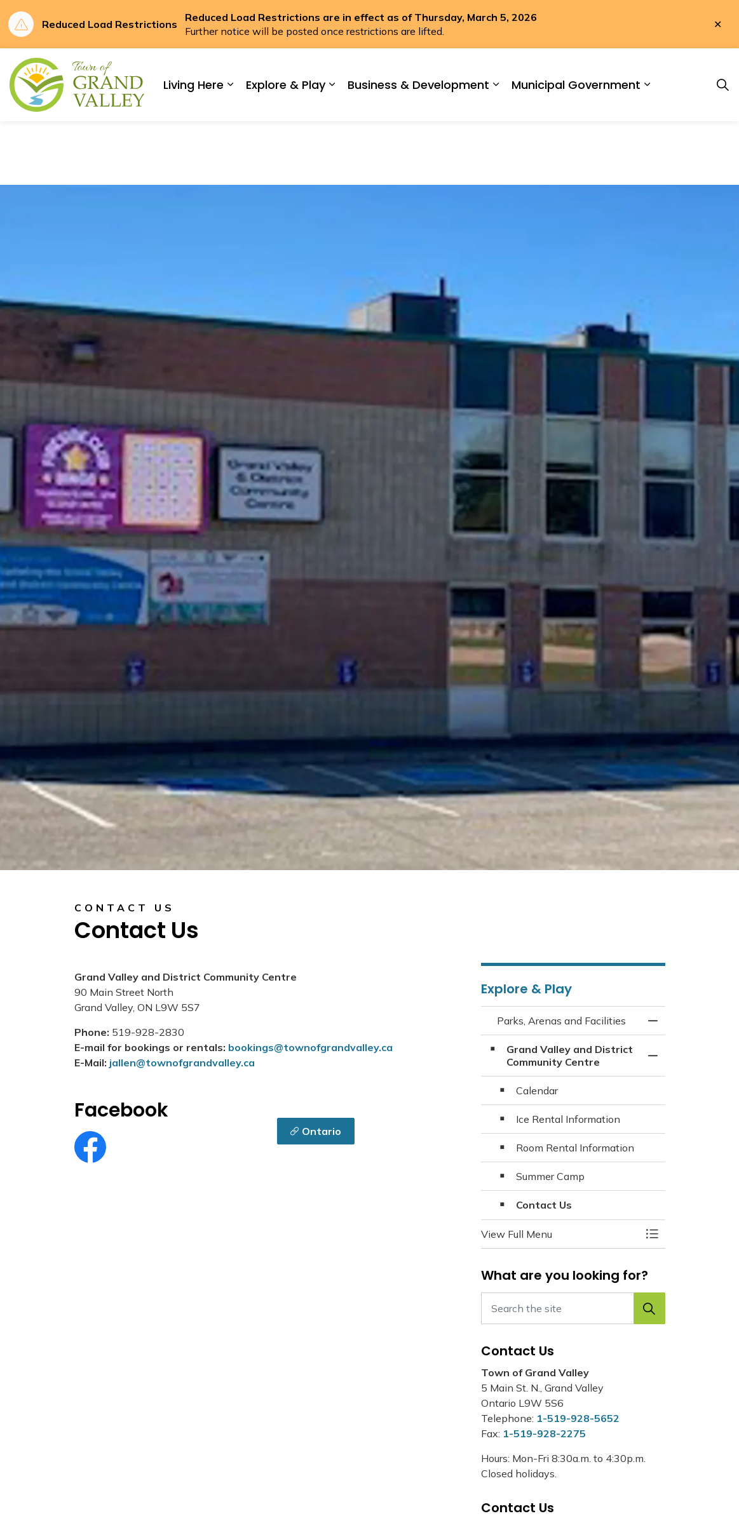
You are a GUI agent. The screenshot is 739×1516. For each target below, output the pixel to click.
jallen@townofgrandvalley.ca (182, 1062)
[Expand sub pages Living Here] (230, 84)
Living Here (193, 85)
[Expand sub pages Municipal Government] (647, 84)
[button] (560, 1234)
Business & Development (418, 85)
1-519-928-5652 (578, 1418)
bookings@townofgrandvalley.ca (310, 1047)
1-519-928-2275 (544, 1433)
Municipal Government (576, 85)
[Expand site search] (722, 85)
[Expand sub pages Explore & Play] (331, 84)
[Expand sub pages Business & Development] (495, 84)
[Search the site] (573, 1308)
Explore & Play (285, 85)
